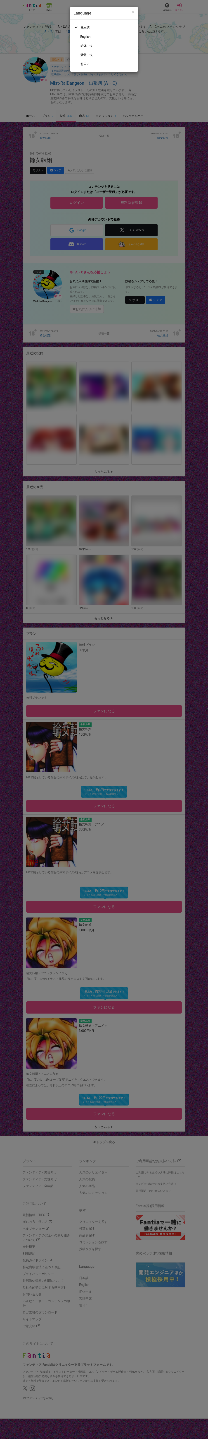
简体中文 (86, 46)
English (85, 37)
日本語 (85, 27)
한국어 (85, 64)
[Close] (133, 12)
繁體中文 (86, 55)
